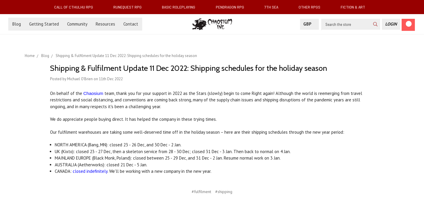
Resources (105, 24)
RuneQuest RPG (129, 6)
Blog (16, 24)
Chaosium (93, 93)
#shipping (223, 191)
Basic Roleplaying (181, 6)
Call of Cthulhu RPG (76, 6)
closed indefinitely (90, 171)
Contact (130, 24)
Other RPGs (312, 6)
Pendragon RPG (232, 6)
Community (77, 24)
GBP (309, 24)
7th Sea (273, 6)
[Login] (391, 24)
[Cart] (408, 25)
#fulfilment (201, 191)
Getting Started (44, 24)
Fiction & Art (355, 6)
